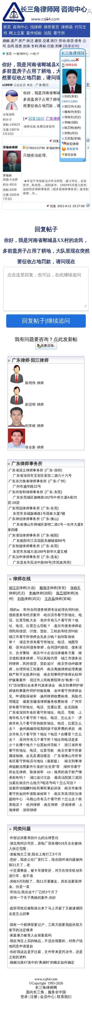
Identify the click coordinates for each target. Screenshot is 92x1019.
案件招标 (34, 33)
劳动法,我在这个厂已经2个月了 (34, 892)
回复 (54, 141)
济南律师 (68, 805)
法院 (47, 33)
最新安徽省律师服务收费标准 (45, 701)
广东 (39, 85)
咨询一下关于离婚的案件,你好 (33, 897)
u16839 (7, 85)
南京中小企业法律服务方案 (54, 653)
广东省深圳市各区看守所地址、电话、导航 (42, 712)
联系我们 (64, 997)
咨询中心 (20, 27)
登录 (24, 997)
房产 (22, 41)
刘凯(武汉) (71, 133)
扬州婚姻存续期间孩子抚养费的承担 (47, 729)
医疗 (54, 41)
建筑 (38, 41)
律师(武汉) (29, 599)
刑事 (58, 46)
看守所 (59, 33)
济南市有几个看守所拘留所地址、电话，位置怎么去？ (45, 723)
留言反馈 (70, 154)
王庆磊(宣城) (72, 138)
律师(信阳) (40, 593)
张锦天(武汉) (72, 117)
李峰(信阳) (71, 122)
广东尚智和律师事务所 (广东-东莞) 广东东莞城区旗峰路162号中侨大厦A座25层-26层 (42, 497)
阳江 (46, 85)
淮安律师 (72, 144)
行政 (50, 46)
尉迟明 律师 (28, 404)
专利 (34, 46)
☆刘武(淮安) (72, 94)
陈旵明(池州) (72, 127)
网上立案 (16, 33)
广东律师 (53, 119)
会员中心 (47, 997)
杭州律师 (33, 805)
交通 (46, 41)
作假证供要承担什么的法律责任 (34, 838)
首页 (7, 27)
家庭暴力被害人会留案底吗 (30, 935)
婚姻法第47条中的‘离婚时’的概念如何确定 (42, 962)
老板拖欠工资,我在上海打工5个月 (35, 854)
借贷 (70, 41)
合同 (10, 46)
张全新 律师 (28, 447)
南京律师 (51, 805)
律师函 (67, 27)
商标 (42, 46)
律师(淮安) (53, 588)
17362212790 (35, 148)
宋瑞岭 (7, 175)
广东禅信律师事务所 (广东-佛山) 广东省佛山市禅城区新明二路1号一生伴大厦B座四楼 (45, 524)
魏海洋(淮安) (72, 111)
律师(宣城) (58, 599)
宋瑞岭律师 (10, 147)
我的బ (15, 609)
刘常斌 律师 (28, 426)
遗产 (14, 41)
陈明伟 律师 (28, 383)
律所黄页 (51, 27)
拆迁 (30, 41)
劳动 (62, 41)
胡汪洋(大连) (72, 106)
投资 (18, 46)
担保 (26, 46)
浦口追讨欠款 (40, 777)
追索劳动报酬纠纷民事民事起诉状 (35, 788)
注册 (33, 997)
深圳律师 (30, 810)
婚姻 (6, 41)
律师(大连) (22, 588)
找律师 (36, 27)
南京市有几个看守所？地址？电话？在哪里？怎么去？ (45, 734)
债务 (78, 41)
